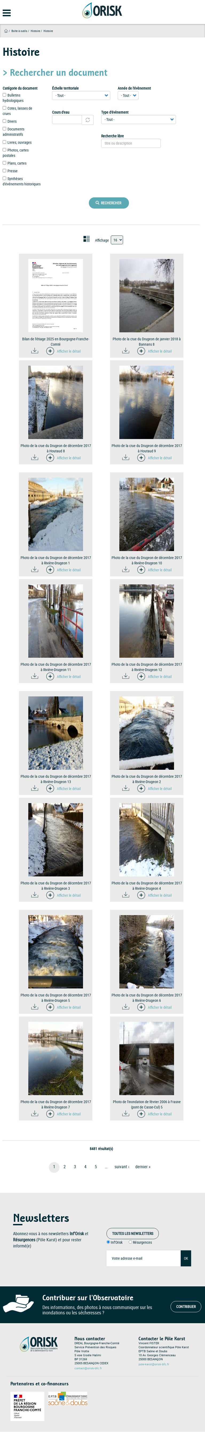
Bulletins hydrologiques (13, 98)
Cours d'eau (60, 112)
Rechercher (108, 202)
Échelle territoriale (65, 88)
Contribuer (186, 1306)
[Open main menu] (3, 14)
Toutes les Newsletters (132, 1233)
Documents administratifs (13, 131)
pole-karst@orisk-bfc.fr (154, 1364)
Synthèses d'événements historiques (22, 181)
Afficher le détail (69, 351)
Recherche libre (112, 135)
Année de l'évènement (134, 88)
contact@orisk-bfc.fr (88, 1368)
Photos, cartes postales (16, 152)
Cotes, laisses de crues (17, 111)
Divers (10, 121)
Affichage (102, 240)
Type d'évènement (114, 112)
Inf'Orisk (117, 1242)
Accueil (6, 31)
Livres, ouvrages (17, 142)
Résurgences (142, 1242)
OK (186, 1258)
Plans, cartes (14, 163)
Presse (10, 170)
